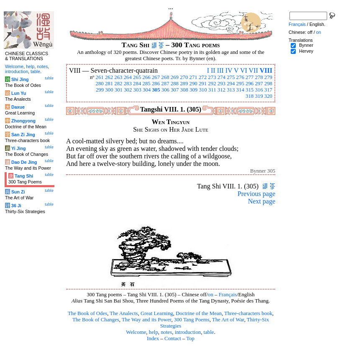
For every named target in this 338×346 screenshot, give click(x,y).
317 (268, 90)
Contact (172, 338)
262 (109, 77)
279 (268, 77)
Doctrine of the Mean (199, 313)
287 (165, 83)
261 (99, 77)
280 (99, 83)
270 (184, 77)
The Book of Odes (87, 313)
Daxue (18, 106)
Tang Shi (24, 175)
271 (193, 77)
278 (259, 77)
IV (229, 70)
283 (128, 83)
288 (175, 83)
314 (240, 90)
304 (147, 90)
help (153, 332)
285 (147, 83)
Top (190, 338)
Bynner (306, 45)
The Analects (124, 313)
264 (128, 77)
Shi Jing (19, 79)
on (210, 295)
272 (203, 77)
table (209, 332)
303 (137, 90)
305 (156, 90)
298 (268, 83)
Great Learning (157, 313)
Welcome (136, 332)
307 (175, 90)
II (213, 70)
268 (165, 77)
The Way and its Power (146, 320)
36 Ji (16, 205)
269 (175, 77)
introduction (188, 332)
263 (118, 77)
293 (221, 83)
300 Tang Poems (192, 320)
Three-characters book (248, 313)
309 (193, 90)
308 (184, 90)
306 (165, 90)
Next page (261, 201)
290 (193, 83)
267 (156, 77)
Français (228, 295)
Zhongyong (23, 120)
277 (250, 77)
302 (128, 90)
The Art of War (228, 320)
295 (240, 83)
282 (118, 83)
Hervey (306, 50)
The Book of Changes (95, 320)
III (220, 70)
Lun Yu (18, 93)
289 (184, 83)
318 (250, 96)
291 (203, 83)
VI (243, 70)
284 (137, 83)
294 (231, 83)
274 (221, 77)
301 (119, 90)
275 (231, 77)
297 (259, 83)
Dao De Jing (24, 162)
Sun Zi (18, 191)
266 (147, 77)
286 (156, 83)
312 (221, 90)
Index (153, 338)
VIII (266, 70)
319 (259, 96)
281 (109, 83)
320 (268, 96)
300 (109, 90)
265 (137, 77)
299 (100, 90)
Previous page (256, 193)
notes (166, 332)
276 (240, 77)
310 (203, 90)
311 (212, 90)
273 (212, 77)
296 (250, 83)
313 (231, 90)
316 (259, 90)
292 (212, 83)
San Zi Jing (23, 134)
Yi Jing (18, 148)
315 (250, 90)
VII (253, 70)
